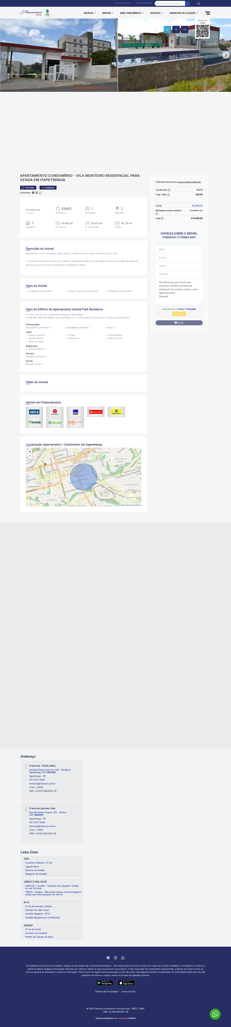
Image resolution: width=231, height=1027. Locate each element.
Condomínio (60, 175)
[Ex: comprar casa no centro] (170, 3)
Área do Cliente (123, 3)
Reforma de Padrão (35, 870)
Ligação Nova (32, 866)
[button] (198, 3)
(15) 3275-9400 (37, 780)
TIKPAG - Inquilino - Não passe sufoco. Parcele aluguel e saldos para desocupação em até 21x (53, 893)
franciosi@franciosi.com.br (42, 783)
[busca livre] (187, 3)
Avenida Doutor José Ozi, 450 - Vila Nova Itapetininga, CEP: (50, 771)
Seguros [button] (155, 13)
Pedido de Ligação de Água (39, 937)
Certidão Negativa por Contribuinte (42, 917)
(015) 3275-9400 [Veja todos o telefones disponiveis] (144, 3)
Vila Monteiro (90, 175)
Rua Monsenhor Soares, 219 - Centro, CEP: (47, 813)
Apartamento (33, 175)
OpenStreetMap (134, 505)
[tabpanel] (115, 55)
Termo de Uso (128, 991)
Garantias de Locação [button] (182, 13)
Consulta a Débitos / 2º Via (38, 862)
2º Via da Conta (33, 929)
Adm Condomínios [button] (131, 13)
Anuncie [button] (89, 13)
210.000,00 (197, 205)
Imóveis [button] (107, 13)
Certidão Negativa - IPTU (37, 913)
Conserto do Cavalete (36, 933)
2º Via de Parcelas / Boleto (38, 906)
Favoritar (28, 188)
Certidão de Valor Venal (37, 910)
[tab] (167, 29)
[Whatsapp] (123, 958)
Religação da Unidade (36, 874)
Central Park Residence (87, 309)
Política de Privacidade (106, 991)
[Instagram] (115, 958)
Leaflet (121, 505)
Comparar (48, 188)
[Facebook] (108, 958)
